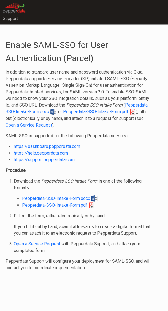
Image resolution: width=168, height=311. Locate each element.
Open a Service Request (29, 125)
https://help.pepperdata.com (41, 153)
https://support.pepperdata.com (44, 159)
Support (10, 18)
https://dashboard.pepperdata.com (47, 146)
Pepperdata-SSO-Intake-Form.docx (60, 198)
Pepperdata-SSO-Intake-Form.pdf (99, 111)
